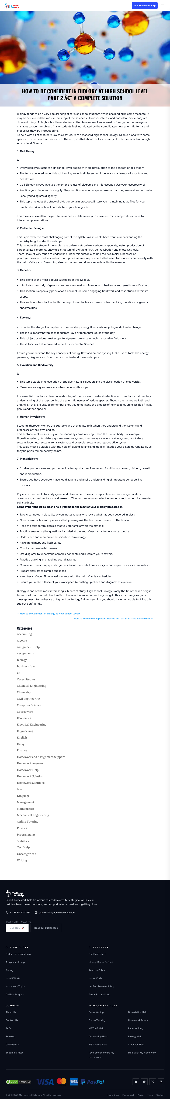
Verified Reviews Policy (101, 986)
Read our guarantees (46, 927)
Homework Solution (30, 776)
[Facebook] (144, 1081)
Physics (22, 828)
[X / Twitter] (152, 1081)
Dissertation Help (137, 1012)
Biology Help (135, 1036)
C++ (19, 673)
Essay (21, 744)
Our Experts (12, 1044)
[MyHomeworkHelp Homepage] (18, 5)
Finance (22, 750)
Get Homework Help (145, 5)
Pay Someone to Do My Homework (101, 1055)
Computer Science (29, 705)
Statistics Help (136, 1044)
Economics (24, 718)
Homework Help (28, 770)
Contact (160, 1095)
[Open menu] (162, 5)
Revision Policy (97, 970)
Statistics (23, 841)
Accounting (24, 634)
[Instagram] (161, 1081)
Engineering (25, 731)
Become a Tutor (14, 1052)
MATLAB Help (96, 1028)
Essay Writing (96, 1012)
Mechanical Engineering (33, 815)
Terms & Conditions (99, 994)
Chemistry (24, 692)
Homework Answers (30, 763)
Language (23, 795)
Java (19, 789)
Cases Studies (26, 679)
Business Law (26, 666)
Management (25, 802)
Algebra (22, 640)
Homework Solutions (31, 782)
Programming (26, 834)
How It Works (13, 978)
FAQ (8, 1028)
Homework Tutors (138, 1020)
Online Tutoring (27, 821)
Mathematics (25, 808)
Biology (22, 660)
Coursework (25, 711)
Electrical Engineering (31, 724)
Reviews (10, 1036)
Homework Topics (16, 986)
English (22, 737)
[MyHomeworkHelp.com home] (15, 893)
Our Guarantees (97, 954)
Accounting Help (98, 1036)
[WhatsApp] (136, 1081)
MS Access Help (98, 1044)
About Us (11, 1012)
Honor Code (95, 978)
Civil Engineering (28, 698)
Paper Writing (135, 1028)
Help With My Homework (142, 1052)
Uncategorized (26, 854)
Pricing (9, 970)
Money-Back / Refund (101, 962)
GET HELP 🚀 (17, 927)
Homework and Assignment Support (41, 757)
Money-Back (128, 1095)
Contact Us (12, 1020)
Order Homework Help (18, 954)
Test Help (23, 847)
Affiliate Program (15, 994)
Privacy (140, 1095)
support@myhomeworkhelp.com (55, 912)
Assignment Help (28, 647)
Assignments (25, 653)
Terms (150, 1095)
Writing (22, 860)
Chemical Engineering (31, 685)
